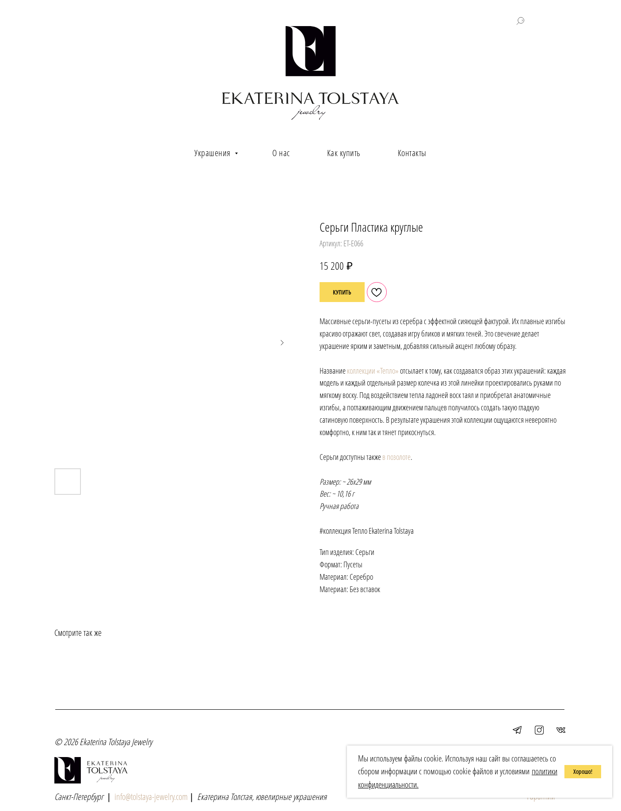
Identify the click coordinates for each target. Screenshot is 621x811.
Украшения (213, 153)
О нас (281, 153)
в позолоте (396, 456)
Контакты (412, 153)
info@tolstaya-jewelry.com (151, 797)
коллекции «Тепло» (373, 370)
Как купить (344, 153)
